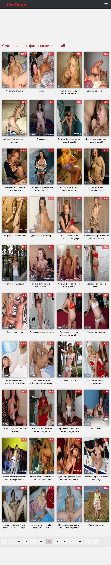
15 (57, 541)
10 (18, 541)
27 (95, 541)
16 (64, 541)
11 (26, 541)
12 (33, 541)
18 (80, 541)
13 (41, 541)
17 (72, 541)
